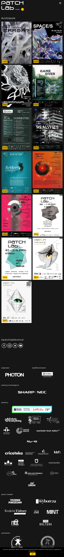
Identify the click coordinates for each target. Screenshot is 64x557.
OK (33, 554)
